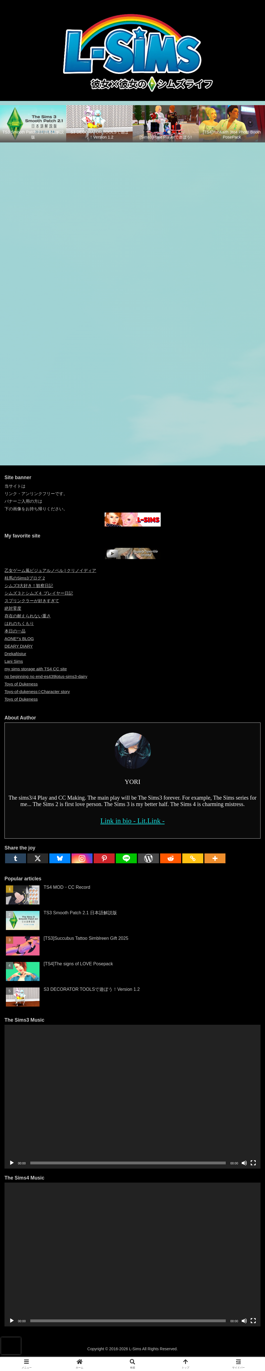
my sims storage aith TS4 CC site (35, 668)
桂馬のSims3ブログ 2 (24, 578)
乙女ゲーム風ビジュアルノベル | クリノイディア (50, 570)
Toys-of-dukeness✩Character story (37, 691)
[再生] (12, 1163)
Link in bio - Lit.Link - (132, 821)
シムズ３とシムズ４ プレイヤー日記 (38, 593)
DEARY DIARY (18, 646)
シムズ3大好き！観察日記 (28, 585)
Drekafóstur (15, 653)
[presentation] (11, 1345)
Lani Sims (13, 661)
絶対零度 (12, 608)
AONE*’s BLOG (19, 638)
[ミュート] (244, 1163)
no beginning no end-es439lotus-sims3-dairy (45, 676)
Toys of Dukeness (21, 684)
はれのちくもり (19, 623)
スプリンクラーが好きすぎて (31, 600)
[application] (132, 1096)
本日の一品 (15, 631)
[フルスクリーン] (253, 1163)
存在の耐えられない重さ (27, 615)
